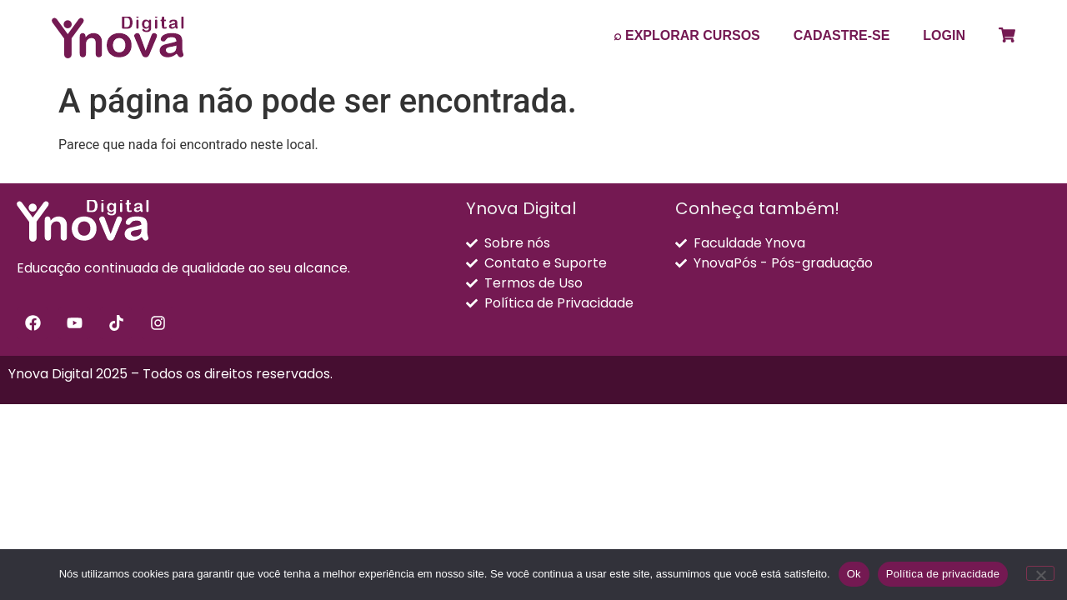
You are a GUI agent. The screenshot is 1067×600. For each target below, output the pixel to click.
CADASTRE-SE (842, 35)
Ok (854, 574)
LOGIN (944, 35)
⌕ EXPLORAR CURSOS (687, 35)
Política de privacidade (943, 574)
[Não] (1040, 573)
